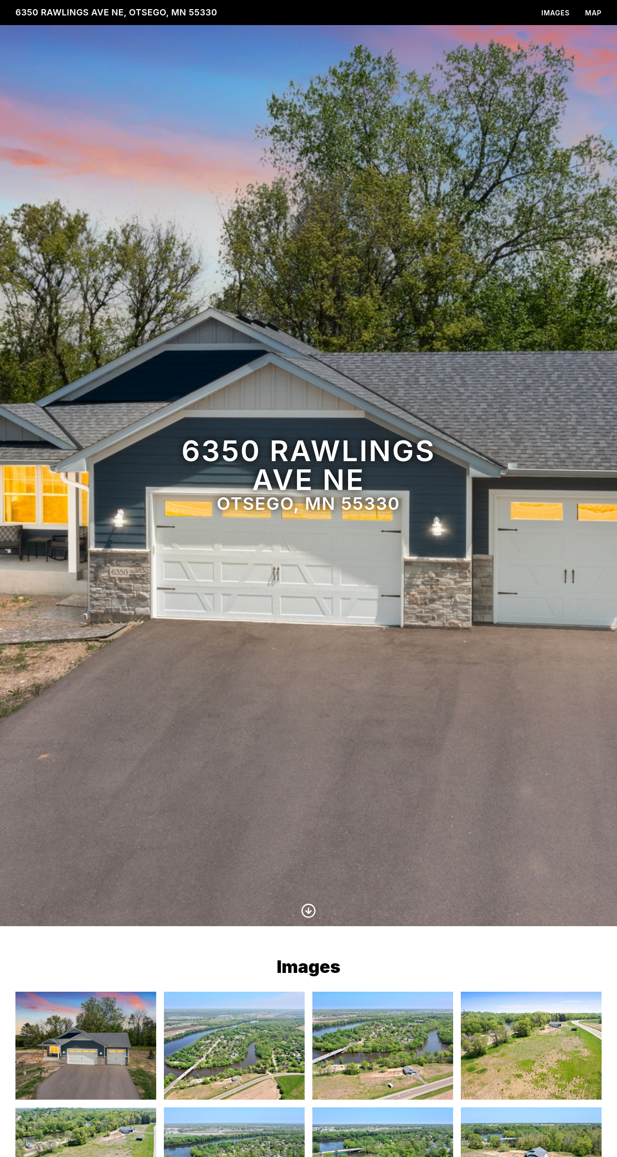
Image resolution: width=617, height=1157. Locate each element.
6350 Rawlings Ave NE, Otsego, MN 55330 (116, 12)
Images (555, 13)
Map (593, 13)
